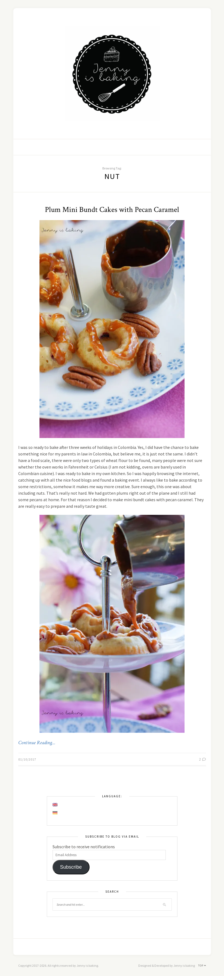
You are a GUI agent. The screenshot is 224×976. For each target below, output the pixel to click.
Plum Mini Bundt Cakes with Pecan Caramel (112, 210)
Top (202, 965)
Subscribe (71, 867)
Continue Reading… (36, 743)
